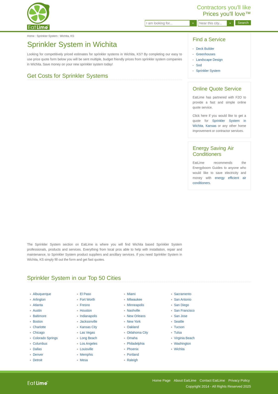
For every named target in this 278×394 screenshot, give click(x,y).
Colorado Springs (43, 338)
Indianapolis (86, 316)
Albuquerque (40, 294)
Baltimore (37, 316)
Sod (199, 65)
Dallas (35, 349)
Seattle (177, 321)
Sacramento (181, 294)
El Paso (83, 294)
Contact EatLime (212, 380)
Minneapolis (134, 305)
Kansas (211, 126)
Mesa (82, 360)
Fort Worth (85, 299)
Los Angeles (86, 343)
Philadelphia (134, 343)
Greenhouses (205, 54)
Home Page (161, 380)
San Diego (180, 305)
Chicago (37, 332)
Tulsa (176, 332)
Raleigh (131, 360)
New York (132, 321)
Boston (36, 321)
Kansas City (86, 327)
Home (30, 36)
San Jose (179, 316)
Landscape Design (209, 59)
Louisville (84, 349)
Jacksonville (86, 321)
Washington (181, 343)
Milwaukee (133, 299)
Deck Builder (205, 48)
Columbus (38, 343)
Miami (129, 294)
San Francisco (182, 310)
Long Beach (86, 338)
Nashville (132, 310)
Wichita (178, 349)
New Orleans (135, 316)
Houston (84, 310)
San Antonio (181, 299)
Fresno (83, 305)
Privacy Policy (239, 380)
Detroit (35, 360)
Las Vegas (85, 332)
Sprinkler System (47, 36)
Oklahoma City (136, 332)
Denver (36, 354)
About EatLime (185, 380)
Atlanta (36, 305)
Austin (35, 310)
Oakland (131, 327)
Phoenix (131, 349)
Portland (131, 354)
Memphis (84, 354)
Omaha (131, 338)
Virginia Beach (183, 338)
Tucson (177, 327)
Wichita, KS (67, 36)
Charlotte (37, 327)
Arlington (37, 299)
